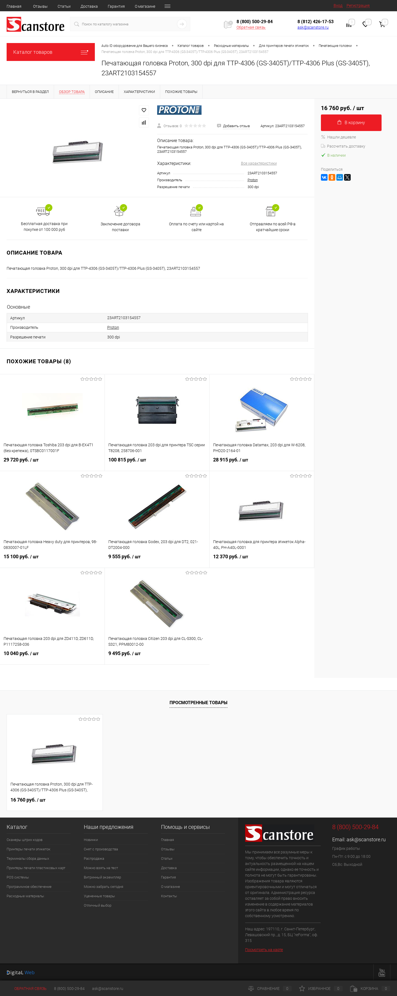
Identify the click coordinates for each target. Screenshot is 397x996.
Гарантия (116, 6)
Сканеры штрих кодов (24, 840)
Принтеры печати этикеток (28, 849)
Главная (14, 6)
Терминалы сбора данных (28, 858)
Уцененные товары (99, 896)
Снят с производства (101, 849)
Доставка (89, 6)
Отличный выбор (97, 905)
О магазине (145, 6)
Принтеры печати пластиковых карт (36, 868)
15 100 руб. (52, 560)
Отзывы (40, 6)
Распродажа (94, 858)
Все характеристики (259, 163)
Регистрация (358, 5)
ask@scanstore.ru (313, 27)
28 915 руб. (261, 463)
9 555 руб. (157, 560)
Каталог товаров (50, 52)
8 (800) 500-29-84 (69, 988)
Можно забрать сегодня (103, 887)
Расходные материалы (25, 896)
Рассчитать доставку (343, 146)
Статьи (64, 6)
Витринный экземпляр (102, 877)
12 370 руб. (261, 560)
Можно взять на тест (101, 868)
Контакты (169, 896)
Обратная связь (251, 27)
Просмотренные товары (198, 702)
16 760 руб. (27, 800)
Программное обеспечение (29, 887)
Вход (338, 5)
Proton (253, 180)
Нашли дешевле (338, 137)
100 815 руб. (157, 463)
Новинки (91, 840)
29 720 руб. (52, 463)
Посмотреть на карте (264, 949)
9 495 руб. (157, 656)
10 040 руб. (52, 656)
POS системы (18, 877)
